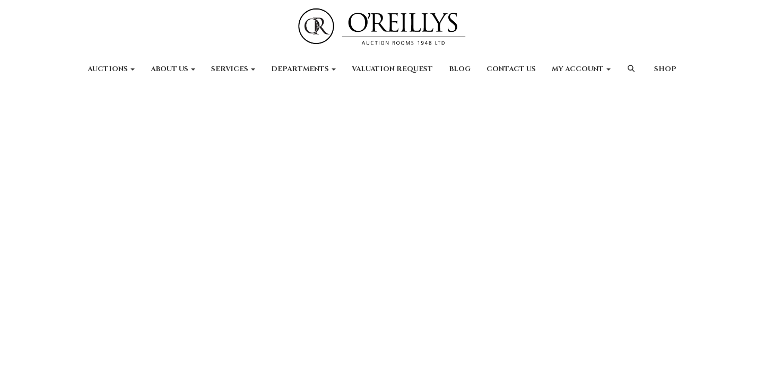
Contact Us (511, 69)
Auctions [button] (111, 69)
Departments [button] (303, 69)
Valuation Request (392, 69)
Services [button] (233, 69)
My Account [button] (581, 69)
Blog (460, 69)
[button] (632, 74)
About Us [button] (173, 69)
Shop (665, 69)
